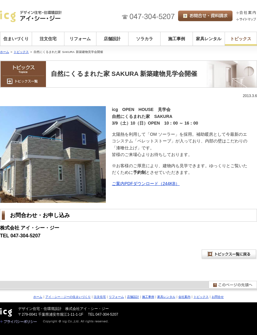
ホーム (4, 52)
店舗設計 (112, 38)
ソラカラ (144, 38)
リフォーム (80, 38)
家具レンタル (208, 38)
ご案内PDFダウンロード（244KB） (146, 183)
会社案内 (184, 296)
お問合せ (218, 296)
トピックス (240, 38)
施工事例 (176, 38)
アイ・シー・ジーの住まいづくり (68, 296)
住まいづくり (16, 38)
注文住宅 (48, 38)
